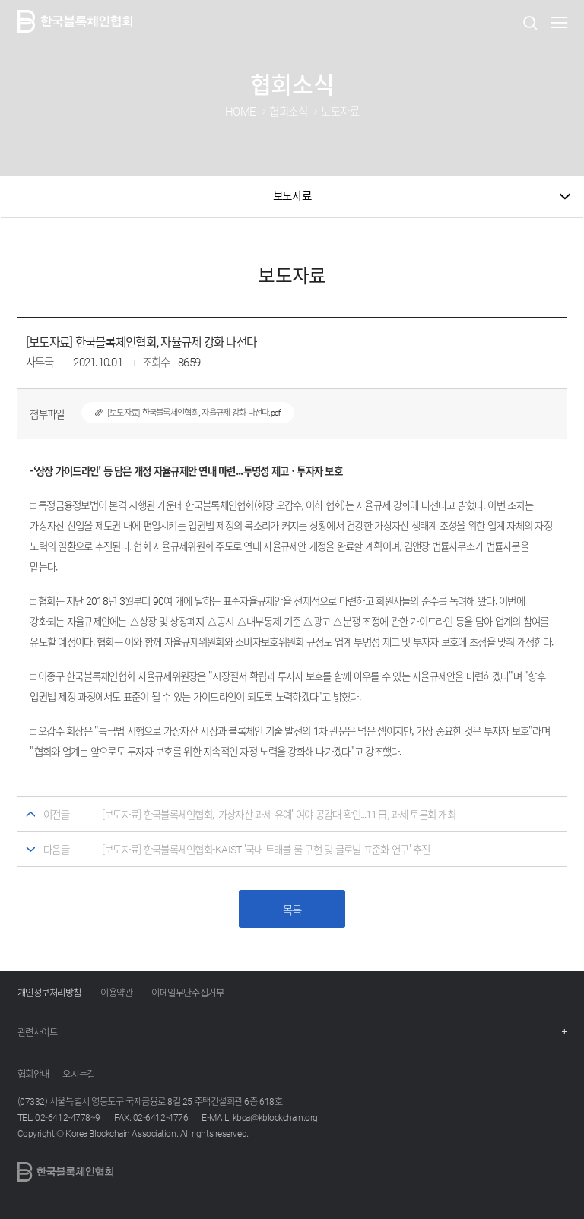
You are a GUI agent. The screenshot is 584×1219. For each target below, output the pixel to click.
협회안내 (33, 1074)
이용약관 (116, 992)
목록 (292, 909)
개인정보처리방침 (49, 992)
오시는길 (78, 1074)
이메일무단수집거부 (187, 992)
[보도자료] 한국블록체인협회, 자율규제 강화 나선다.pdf (181, 412)
